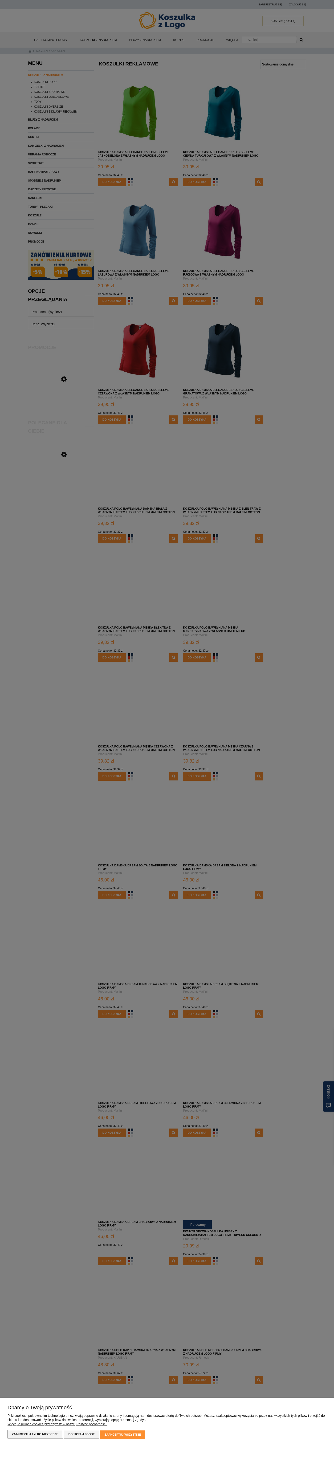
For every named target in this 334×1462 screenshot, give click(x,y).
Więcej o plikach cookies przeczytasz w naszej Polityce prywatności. (57, 1425)
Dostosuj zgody (81, 1435)
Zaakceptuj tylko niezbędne (35, 1435)
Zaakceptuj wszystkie (123, 1435)
